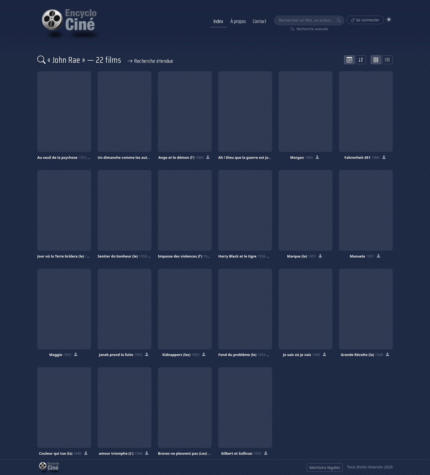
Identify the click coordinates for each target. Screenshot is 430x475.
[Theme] (389, 20)
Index (218, 21)
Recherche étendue (150, 60)
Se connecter (365, 19)
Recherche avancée (309, 28)
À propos (238, 21)
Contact (259, 21)
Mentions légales (324, 467)
